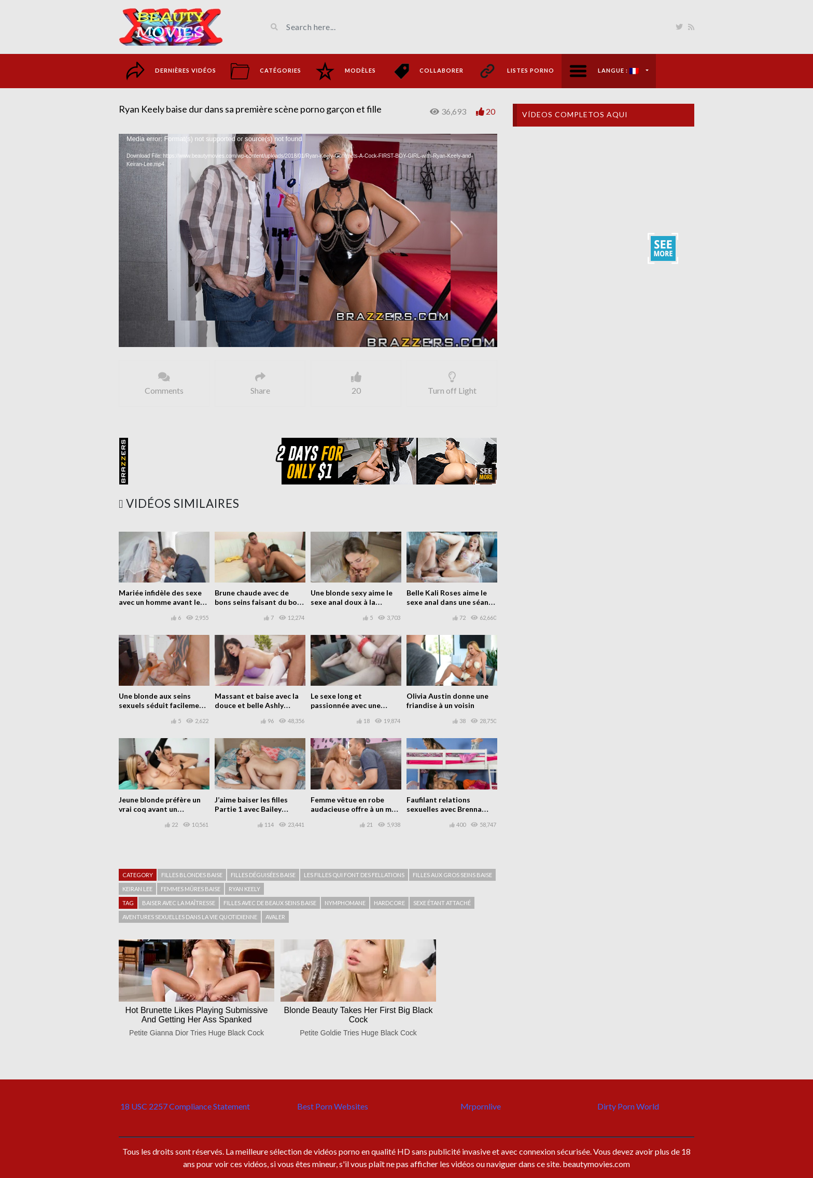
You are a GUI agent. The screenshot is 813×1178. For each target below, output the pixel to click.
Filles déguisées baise (263, 874)
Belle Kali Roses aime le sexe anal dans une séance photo (451, 602)
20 (490, 111)
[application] (308, 240)
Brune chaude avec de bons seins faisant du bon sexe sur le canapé (258, 602)
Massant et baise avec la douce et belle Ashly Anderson (257, 705)
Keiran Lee (137, 888)
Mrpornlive (480, 1106)
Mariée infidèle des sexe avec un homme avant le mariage (160, 602)
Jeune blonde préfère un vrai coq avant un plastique (160, 809)
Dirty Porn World (628, 1106)
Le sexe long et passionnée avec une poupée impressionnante (353, 705)
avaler (275, 916)
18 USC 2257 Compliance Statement (185, 1106)
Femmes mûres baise (190, 888)
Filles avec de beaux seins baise (269, 902)
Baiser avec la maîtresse (178, 902)
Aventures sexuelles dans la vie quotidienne (189, 916)
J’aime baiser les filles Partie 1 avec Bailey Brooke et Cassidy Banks (257, 809)
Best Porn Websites (332, 1106)
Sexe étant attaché (442, 902)
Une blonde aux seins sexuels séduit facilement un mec (163, 705)
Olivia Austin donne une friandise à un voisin (447, 700)
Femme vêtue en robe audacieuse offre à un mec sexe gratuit (355, 809)
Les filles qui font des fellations (354, 874)
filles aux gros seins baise (452, 874)
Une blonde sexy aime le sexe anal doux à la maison (352, 602)
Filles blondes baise (191, 874)
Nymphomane (345, 902)
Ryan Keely (244, 888)
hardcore (389, 902)
